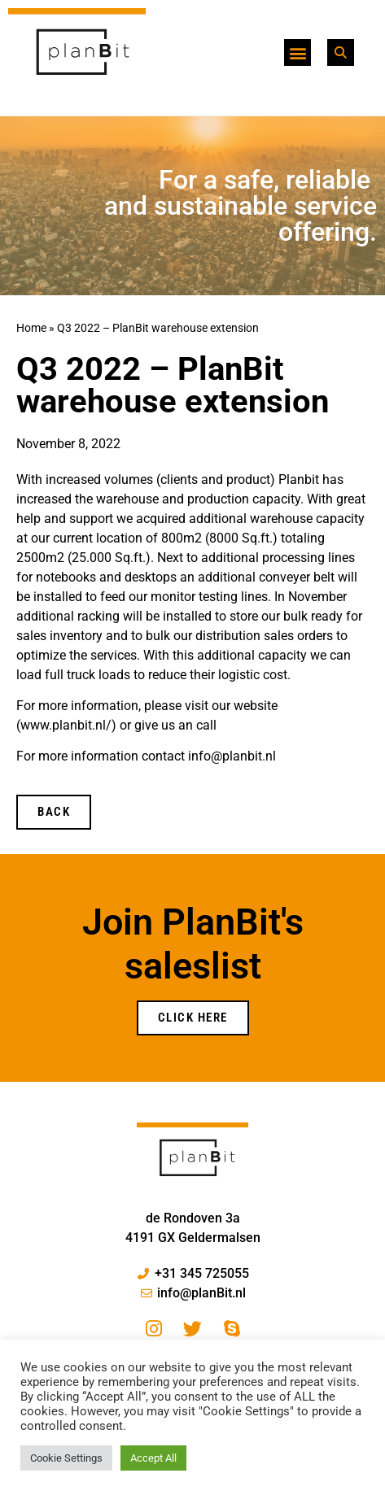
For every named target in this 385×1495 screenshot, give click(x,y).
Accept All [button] (153, 1458)
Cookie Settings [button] (66, 1458)
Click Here (193, 1017)
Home (31, 327)
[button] (297, 52)
